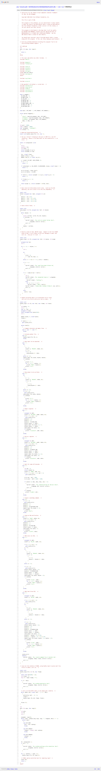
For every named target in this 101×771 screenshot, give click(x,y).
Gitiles (8, 769)
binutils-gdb (23, 7)
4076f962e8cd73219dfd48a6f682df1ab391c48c (42, 7)
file (45, 10)
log (48, 10)
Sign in (98, 2)
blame (52, 10)
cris (63, 7)
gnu (18, 7)
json (98, 768)
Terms (16, 769)
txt (95, 768)
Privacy (12, 769)
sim (59, 7)
